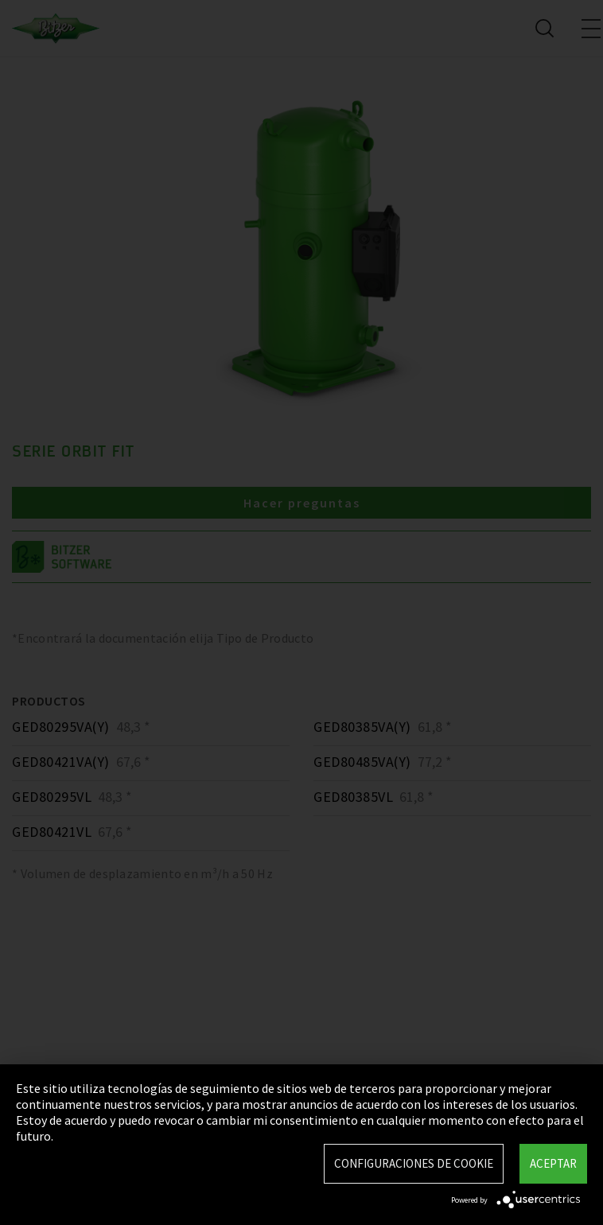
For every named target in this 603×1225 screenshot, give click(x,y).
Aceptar (553, 1163)
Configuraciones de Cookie (413, 1163)
